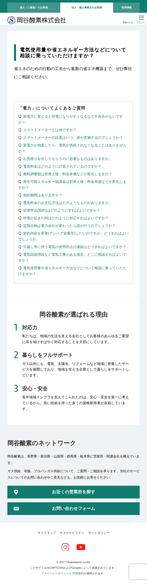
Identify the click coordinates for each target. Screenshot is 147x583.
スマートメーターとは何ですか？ (50, 130)
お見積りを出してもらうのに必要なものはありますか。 (67, 159)
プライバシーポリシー (55, 573)
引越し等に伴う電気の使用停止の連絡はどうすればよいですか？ (74, 247)
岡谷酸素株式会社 (36, 20)
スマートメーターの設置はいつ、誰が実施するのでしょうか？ (73, 137)
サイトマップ (47, 532)
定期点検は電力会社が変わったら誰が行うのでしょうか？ (69, 226)
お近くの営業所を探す (73, 492)
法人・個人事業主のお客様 (86, 7)
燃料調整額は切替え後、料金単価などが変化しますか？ (67, 174)
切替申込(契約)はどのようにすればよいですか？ (61, 210)
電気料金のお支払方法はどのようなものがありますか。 (67, 203)
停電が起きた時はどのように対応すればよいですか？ (66, 218)
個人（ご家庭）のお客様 (34, 7)
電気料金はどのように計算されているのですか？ (62, 166)
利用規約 (78, 573)
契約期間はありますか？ (42, 195)
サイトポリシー (99, 532)
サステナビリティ (72, 532)
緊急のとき (128, 22)
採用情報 (127, 7)
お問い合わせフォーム (73, 508)
